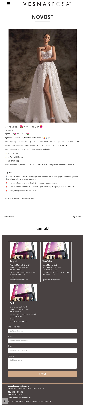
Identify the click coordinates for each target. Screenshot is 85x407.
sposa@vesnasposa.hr (22, 398)
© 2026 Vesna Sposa (15, 401)
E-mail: (10, 336)
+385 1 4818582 (17, 392)
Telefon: (11, 346)
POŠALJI (42, 374)
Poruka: (11, 356)
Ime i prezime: (14, 326)
